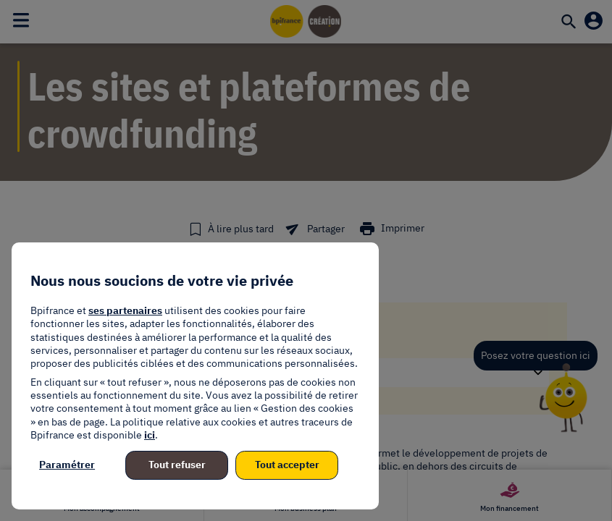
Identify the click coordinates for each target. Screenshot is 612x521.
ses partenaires (125, 310)
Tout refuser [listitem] (177, 464)
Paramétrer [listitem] (67, 464)
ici (149, 434)
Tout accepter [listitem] (287, 464)
